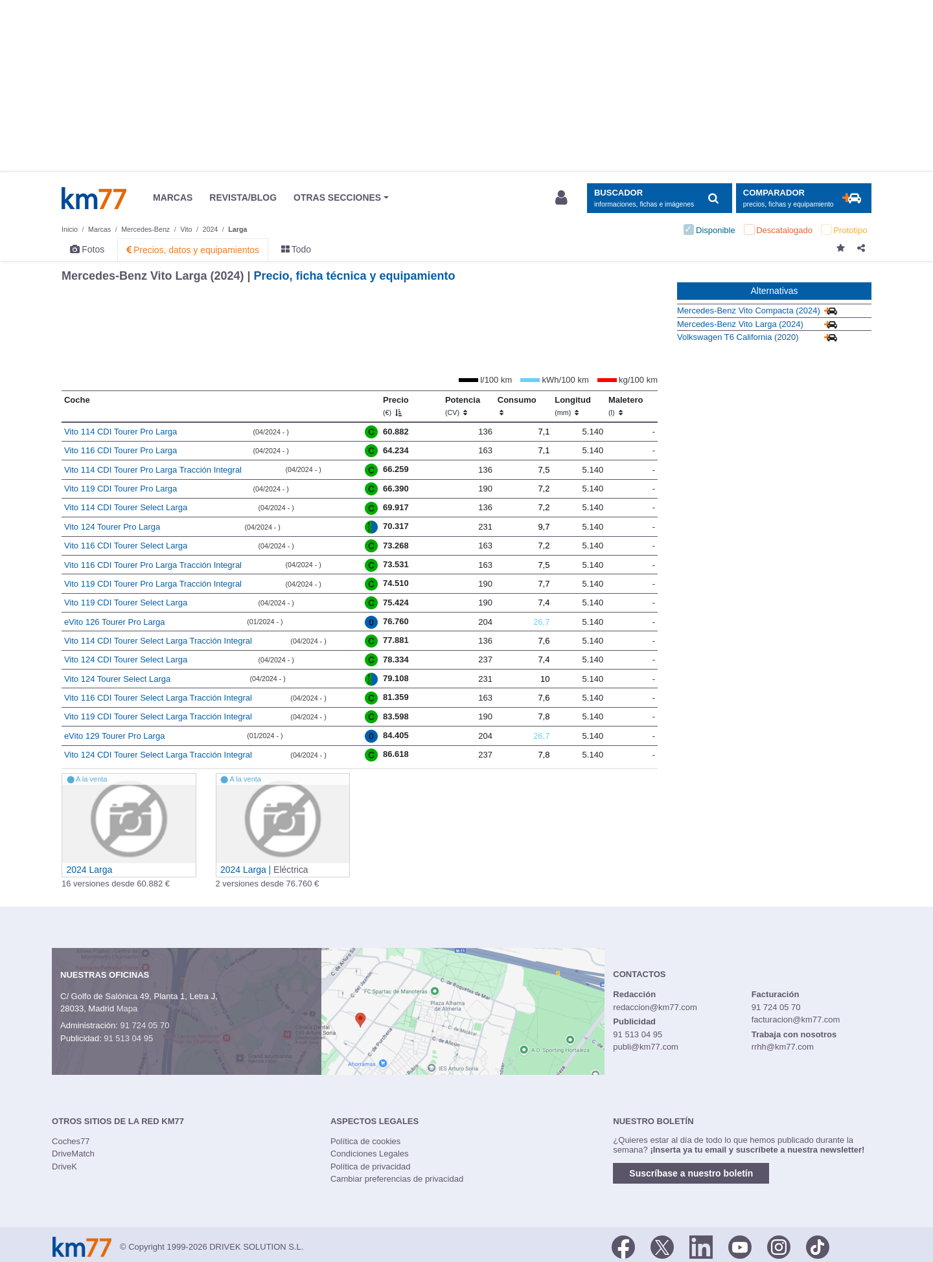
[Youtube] (740, 1246)
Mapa (127, 1008)
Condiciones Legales (369, 1153)
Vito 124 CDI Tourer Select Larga (125, 659)
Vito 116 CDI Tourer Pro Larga (120, 450)
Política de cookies (365, 1141)
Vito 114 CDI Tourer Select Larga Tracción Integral (158, 641)
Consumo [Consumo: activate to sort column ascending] (517, 406)
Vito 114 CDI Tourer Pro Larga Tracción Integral (153, 470)
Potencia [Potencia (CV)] (462, 406)
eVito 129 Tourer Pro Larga (114, 736)
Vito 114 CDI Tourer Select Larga (125, 507)
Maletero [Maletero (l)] (625, 406)
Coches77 (71, 1141)
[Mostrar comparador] (803, 198)
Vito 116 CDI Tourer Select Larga (125, 545)
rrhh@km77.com (783, 1047)
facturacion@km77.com (796, 1019)
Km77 (94, 198)
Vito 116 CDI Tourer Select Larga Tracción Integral (158, 698)
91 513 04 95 (128, 1038)
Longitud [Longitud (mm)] (573, 406)
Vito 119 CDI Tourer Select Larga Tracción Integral (158, 716)
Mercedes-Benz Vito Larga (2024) (740, 324)
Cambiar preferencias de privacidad (396, 1179)
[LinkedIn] (701, 1246)
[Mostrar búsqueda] (659, 198)
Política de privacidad (370, 1166)
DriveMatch (73, 1153)
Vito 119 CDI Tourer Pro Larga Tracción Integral (153, 584)
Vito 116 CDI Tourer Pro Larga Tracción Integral (153, 565)
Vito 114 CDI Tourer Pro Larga (120, 431)
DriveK (64, 1166)
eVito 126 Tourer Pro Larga (114, 622)
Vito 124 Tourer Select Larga (117, 679)
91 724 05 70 (144, 1025)
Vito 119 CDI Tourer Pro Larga (120, 488)
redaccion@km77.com (655, 1007)
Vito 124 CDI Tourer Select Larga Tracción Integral (158, 755)
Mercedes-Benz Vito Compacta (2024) (748, 310)
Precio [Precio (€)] (396, 406)
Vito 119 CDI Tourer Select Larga (125, 602)
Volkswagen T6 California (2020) (738, 337)
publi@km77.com (645, 1047)
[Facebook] (623, 1246)
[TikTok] (817, 1246)
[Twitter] (662, 1246)
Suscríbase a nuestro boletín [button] (691, 1173)
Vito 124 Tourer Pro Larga (112, 527)
